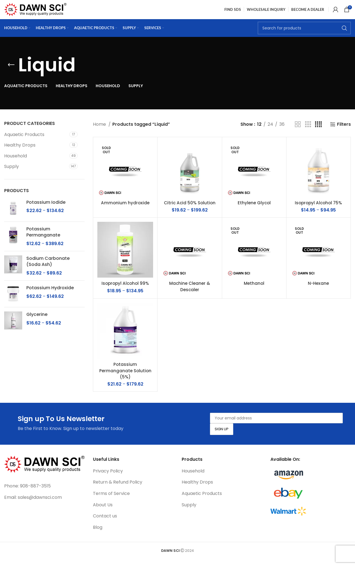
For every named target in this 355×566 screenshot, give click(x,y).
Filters (344, 131)
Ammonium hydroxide (125, 210)
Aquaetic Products (24, 142)
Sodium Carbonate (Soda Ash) (48, 269)
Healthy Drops (20, 152)
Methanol (254, 291)
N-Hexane (318, 291)
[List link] (44, 493)
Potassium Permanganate (43, 239)
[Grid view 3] (308, 132)
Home (100, 132)
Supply (11, 174)
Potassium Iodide (45, 210)
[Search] (304, 34)
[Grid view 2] (298, 132)
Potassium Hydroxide (50, 295)
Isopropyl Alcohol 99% (125, 291)
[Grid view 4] (318, 132)
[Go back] (11, 72)
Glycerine (36, 322)
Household (15, 163)
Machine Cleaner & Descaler (189, 294)
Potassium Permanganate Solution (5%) (125, 378)
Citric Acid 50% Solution (189, 210)
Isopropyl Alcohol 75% (318, 210)
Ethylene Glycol (254, 210)
